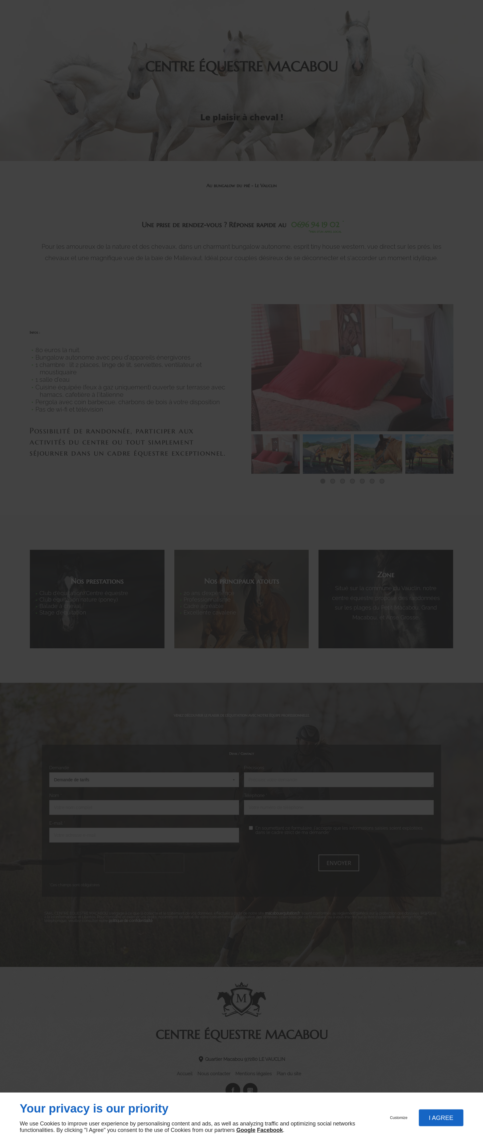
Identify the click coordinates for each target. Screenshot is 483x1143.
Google (245, 1130)
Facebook (270, 1130)
